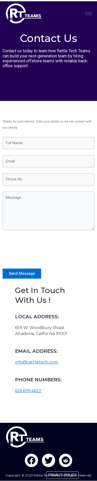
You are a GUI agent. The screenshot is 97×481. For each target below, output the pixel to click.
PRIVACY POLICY (62, 475)
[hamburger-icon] (88, 13)
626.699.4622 (28, 390)
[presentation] (42, 248)
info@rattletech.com (36, 362)
